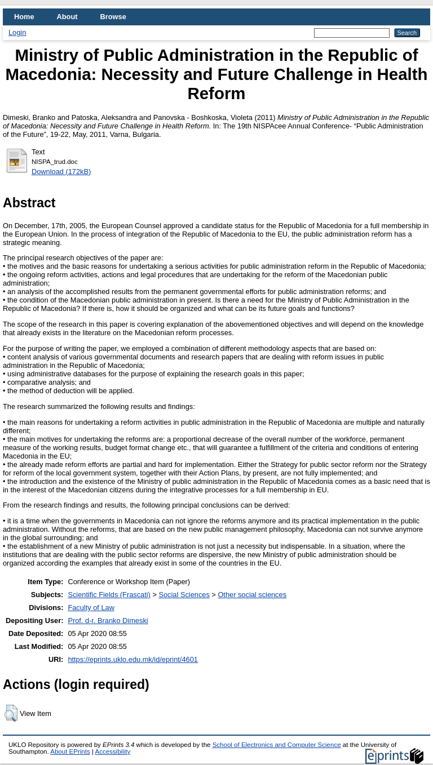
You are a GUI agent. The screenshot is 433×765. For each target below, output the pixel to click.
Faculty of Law (91, 607)
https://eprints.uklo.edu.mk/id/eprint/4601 (132, 659)
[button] (11, 713)
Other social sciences (252, 594)
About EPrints (70, 751)
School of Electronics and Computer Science (277, 744)
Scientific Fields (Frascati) (109, 594)
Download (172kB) (61, 171)
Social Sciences (183, 594)
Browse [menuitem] (113, 16)
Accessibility (112, 751)
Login (17, 32)
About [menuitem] (67, 16)
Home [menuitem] (24, 16)
